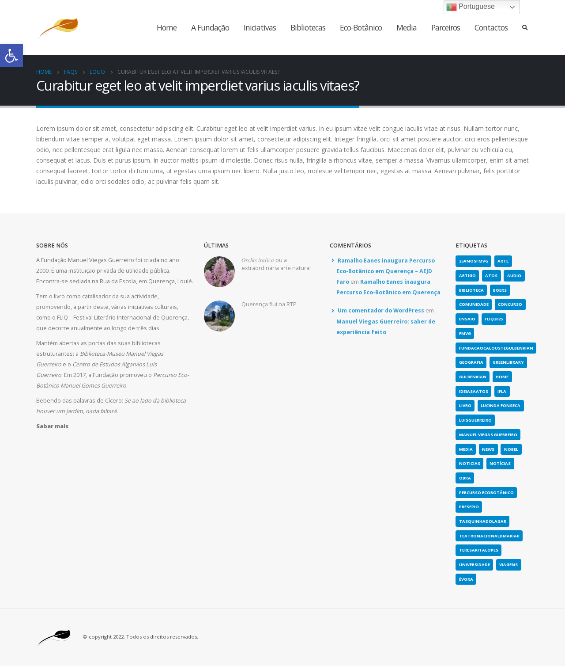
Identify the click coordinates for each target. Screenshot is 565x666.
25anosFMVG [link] (473, 261)
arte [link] (502, 261)
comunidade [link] (474, 304)
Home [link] (167, 27)
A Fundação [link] (210, 27)
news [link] (488, 449)
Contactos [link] (491, 27)
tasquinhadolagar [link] (482, 521)
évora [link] (466, 579)
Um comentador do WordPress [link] (381, 310)
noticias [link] (469, 463)
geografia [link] (471, 362)
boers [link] (500, 290)
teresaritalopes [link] (478, 550)
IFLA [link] (501, 391)
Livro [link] (465, 405)
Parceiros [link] (445, 27)
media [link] (466, 449)
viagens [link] (508, 564)
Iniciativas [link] (260, 27)
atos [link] (491, 275)
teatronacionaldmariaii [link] (489, 536)
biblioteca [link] (471, 290)
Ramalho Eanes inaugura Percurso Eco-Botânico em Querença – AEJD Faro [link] (385, 271)
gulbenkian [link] (472, 377)
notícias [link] (500, 463)
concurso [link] (510, 304)
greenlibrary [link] (508, 362)
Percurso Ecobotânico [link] (486, 492)
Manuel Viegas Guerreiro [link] (488, 435)
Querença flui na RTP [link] (269, 304)
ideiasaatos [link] (473, 391)
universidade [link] (474, 564)
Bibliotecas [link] (307, 27)
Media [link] (406, 27)
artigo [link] (467, 275)
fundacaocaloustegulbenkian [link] (496, 348)
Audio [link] (514, 275)
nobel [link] (511, 449)
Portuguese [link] (470, 7)
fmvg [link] (465, 333)
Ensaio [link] (467, 319)
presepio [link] (469, 507)
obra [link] (465, 478)
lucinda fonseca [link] (500, 405)
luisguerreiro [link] (475, 420)
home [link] (502, 377)
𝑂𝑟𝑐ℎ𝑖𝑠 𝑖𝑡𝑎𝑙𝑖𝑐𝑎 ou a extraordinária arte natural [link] (276, 264)
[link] (11, 55)
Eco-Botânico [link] (361, 27)
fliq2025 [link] (494, 319)
